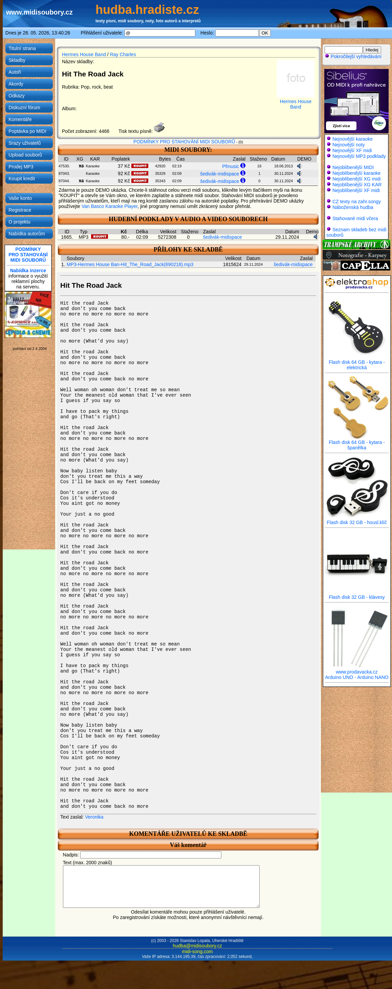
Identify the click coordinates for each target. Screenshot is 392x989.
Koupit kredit (21, 178)
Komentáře (19, 119)
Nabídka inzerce (28, 270)
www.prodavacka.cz (357, 670)
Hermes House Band (84, 54)
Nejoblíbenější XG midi (356, 179)
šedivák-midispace (219, 173)
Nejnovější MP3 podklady (359, 156)
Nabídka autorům (26, 233)
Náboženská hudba (352, 207)
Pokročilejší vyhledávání (353, 56)
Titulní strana (22, 48)
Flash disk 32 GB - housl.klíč (357, 520)
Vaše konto (20, 198)
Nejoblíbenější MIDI (353, 167)
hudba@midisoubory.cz (197, 954)
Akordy (15, 84)
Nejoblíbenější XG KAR (357, 184)
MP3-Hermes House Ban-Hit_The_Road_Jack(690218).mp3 (130, 264)
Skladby (16, 60)
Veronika (94, 817)
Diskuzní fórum (24, 107)
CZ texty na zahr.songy (356, 201)
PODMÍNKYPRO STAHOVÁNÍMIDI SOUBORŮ (28, 254)
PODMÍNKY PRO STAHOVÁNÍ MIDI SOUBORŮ (184, 141)
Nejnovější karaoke (352, 139)
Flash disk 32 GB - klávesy (357, 595)
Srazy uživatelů (24, 143)
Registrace (19, 210)
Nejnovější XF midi (352, 150)
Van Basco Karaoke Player (110, 206)
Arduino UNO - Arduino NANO (357, 677)
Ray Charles (123, 54)
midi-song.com (197, 959)
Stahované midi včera (355, 218)
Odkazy (16, 95)
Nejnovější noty (348, 144)
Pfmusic (230, 166)
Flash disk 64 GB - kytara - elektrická (357, 362)
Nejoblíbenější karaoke (356, 173)
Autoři (14, 72)
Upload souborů (25, 155)
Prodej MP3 (20, 166)
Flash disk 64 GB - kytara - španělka (357, 442)
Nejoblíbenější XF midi (356, 190)
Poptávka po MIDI (27, 131)
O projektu (19, 222)
